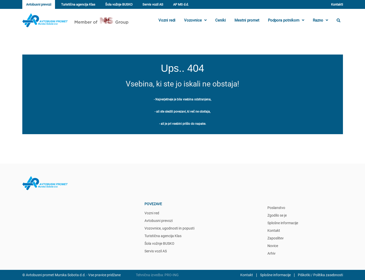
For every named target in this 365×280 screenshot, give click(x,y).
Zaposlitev (275, 238)
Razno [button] (320, 20)
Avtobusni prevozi (38, 4)
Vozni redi (166, 20)
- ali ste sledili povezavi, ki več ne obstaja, (182, 111)
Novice (272, 246)
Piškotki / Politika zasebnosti (320, 275)
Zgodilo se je (277, 215)
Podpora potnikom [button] (286, 20)
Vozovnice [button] (195, 20)
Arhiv (271, 253)
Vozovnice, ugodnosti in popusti (169, 228)
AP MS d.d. (181, 4)
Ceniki (220, 20)
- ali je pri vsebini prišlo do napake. (182, 124)
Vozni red (151, 213)
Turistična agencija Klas (78, 4)
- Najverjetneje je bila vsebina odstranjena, (182, 99)
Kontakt (273, 231)
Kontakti (337, 4)
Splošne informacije (282, 223)
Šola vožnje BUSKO (119, 4)
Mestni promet (246, 20)
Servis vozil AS (152, 4)
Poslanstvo (276, 208)
